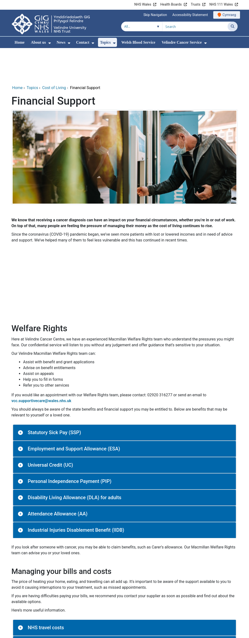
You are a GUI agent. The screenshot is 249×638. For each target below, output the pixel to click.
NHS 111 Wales (221, 4)
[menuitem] (49, 43)
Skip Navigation (155, 15)
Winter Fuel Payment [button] (50, 627)
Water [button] (34, 611)
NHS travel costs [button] (46, 594)
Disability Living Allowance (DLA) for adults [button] (74, 464)
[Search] (233, 26)
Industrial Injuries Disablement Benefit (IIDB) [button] (76, 497)
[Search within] (141, 26)
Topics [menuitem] (105, 42)
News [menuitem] (61, 42)
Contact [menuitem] (82, 42)
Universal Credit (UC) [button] (50, 432)
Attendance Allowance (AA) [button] (58, 481)
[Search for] (195, 26)
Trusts (195, 4)
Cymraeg (229, 15)
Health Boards (171, 4)
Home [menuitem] (20, 42)
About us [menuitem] (38, 42)
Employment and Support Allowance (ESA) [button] (74, 416)
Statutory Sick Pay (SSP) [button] (54, 399)
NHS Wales (142, 4)
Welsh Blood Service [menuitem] (138, 42)
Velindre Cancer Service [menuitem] (182, 42)
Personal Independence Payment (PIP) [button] (69, 448)
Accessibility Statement (190, 15)
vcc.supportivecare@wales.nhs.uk (41, 367)
